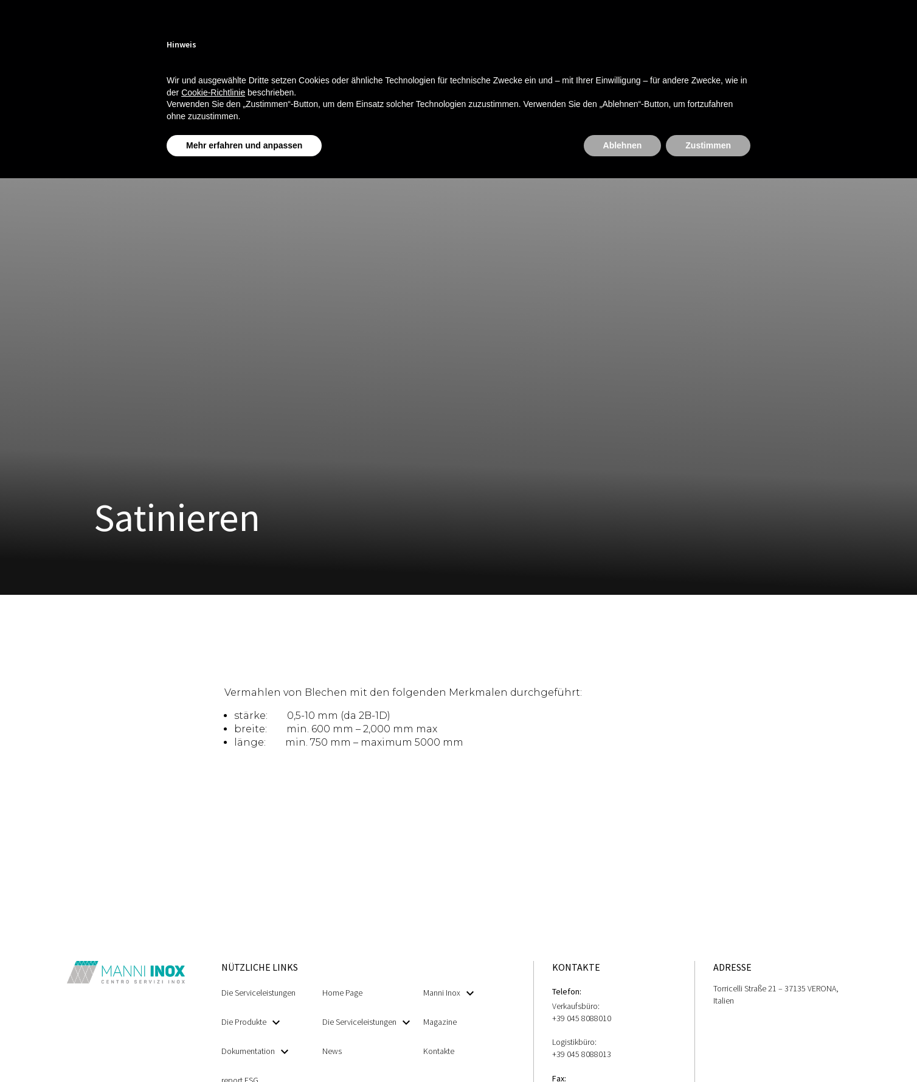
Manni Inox (448, 993)
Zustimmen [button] (708, 145)
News (332, 1051)
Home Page (342, 992)
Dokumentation (254, 1051)
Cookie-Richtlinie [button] (213, 92)
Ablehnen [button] (622, 145)
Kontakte (438, 1051)
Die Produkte (250, 1022)
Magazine (440, 1021)
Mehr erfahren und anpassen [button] (244, 145)
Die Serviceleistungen (258, 992)
